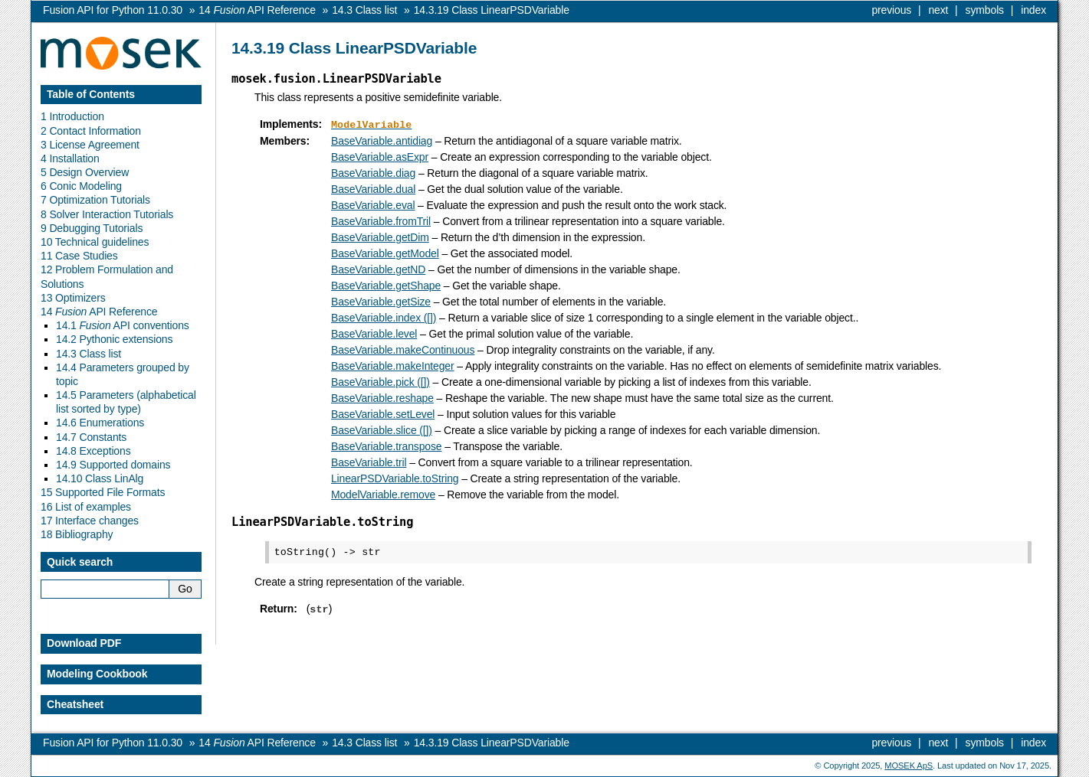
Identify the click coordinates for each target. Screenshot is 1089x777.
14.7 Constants (91, 437)
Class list (364, 10)
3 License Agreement (90, 145)
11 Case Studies (79, 256)
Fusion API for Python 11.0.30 (112, 10)
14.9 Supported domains (113, 465)
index (1033, 10)
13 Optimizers (73, 298)
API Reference (256, 10)
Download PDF (84, 643)
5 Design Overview (85, 172)
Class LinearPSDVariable (491, 10)
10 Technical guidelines (95, 242)
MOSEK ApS (908, 765)
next (938, 10)
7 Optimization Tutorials (95, 200)
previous (891, 10)
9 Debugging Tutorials (92, 228)
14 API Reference (99, 311)
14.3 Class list (88, 354)
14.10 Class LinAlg (99, 478)
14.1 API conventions (122, 325)
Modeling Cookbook (97, 674)
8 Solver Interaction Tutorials (107, 214)
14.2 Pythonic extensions (114, 339)
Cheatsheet (75, 704)
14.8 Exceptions (93, 451)
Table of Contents (91, 94)
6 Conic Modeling (81, 186)
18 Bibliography (77, 534)
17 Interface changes (90, 520)
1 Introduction (72, 116)
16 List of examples (86, 507)
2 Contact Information (91, 131)
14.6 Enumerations (100, 422)
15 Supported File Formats (103, 492)
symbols (985, 10)
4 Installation (70, 158)
